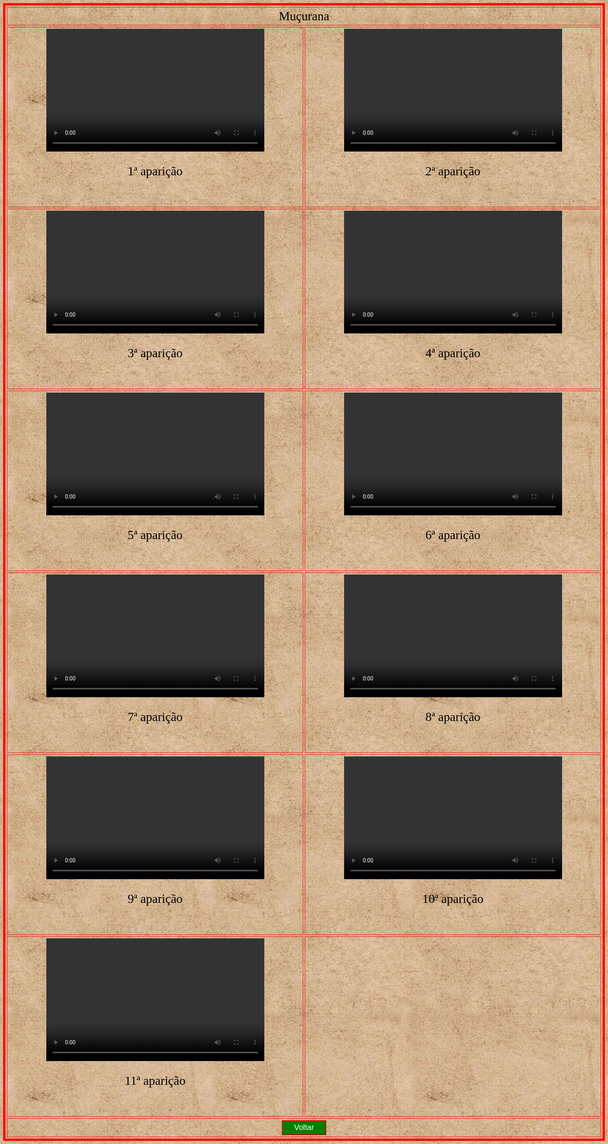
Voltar (304, 1127)
